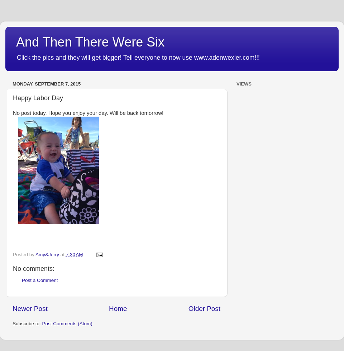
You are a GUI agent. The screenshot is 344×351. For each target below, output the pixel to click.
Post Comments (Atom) (67, 323)
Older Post (204, 308)
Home (118, 308)
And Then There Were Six (90, 42)
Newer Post (30, 308)
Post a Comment (40, 280)
